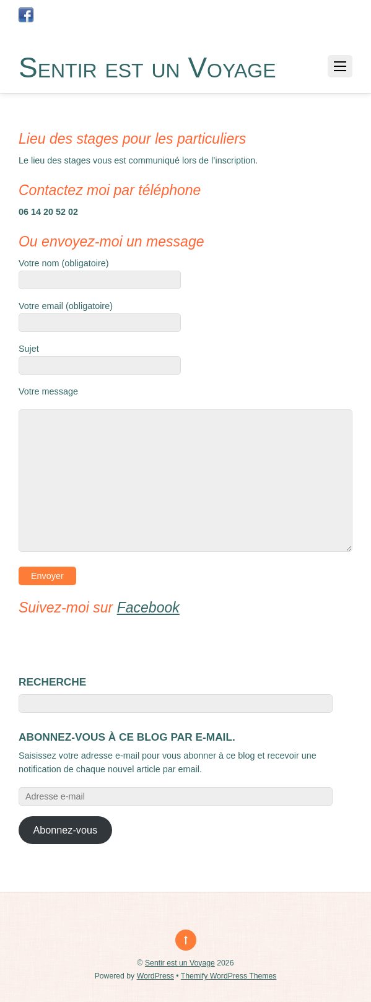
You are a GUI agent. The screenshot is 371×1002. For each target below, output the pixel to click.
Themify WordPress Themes (229, 976)
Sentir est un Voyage (180, 963)
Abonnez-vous (65, 829)
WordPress (155, 976)
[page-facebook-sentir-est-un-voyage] (26, 15)
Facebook (148, 607)
